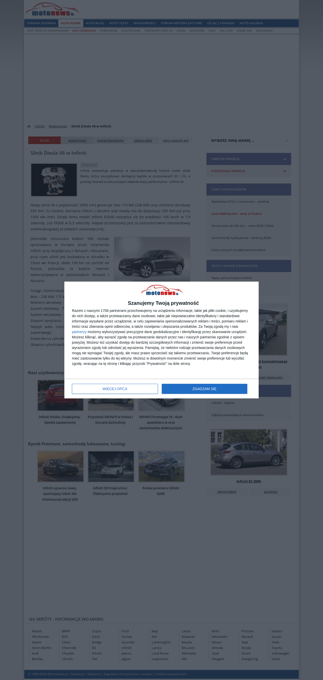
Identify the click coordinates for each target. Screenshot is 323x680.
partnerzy (79, 332)
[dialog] (161, 340)
